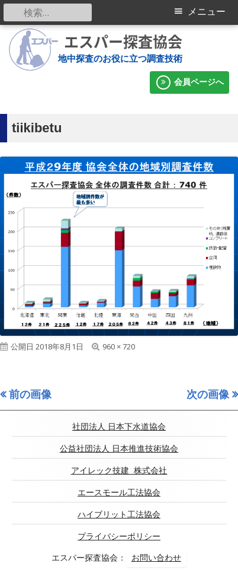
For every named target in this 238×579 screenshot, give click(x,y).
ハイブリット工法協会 (119, 514)
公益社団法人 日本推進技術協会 (119, 448)
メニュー (207, 11)
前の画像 (30, 394)
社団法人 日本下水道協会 (119, 426)
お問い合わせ (156, 557)
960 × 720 (118, 346)
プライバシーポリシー (119, 536)
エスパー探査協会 (123, 41)
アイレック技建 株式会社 (119, 470)
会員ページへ (189, 82)
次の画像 (207, 394)
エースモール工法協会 (119, 492)
